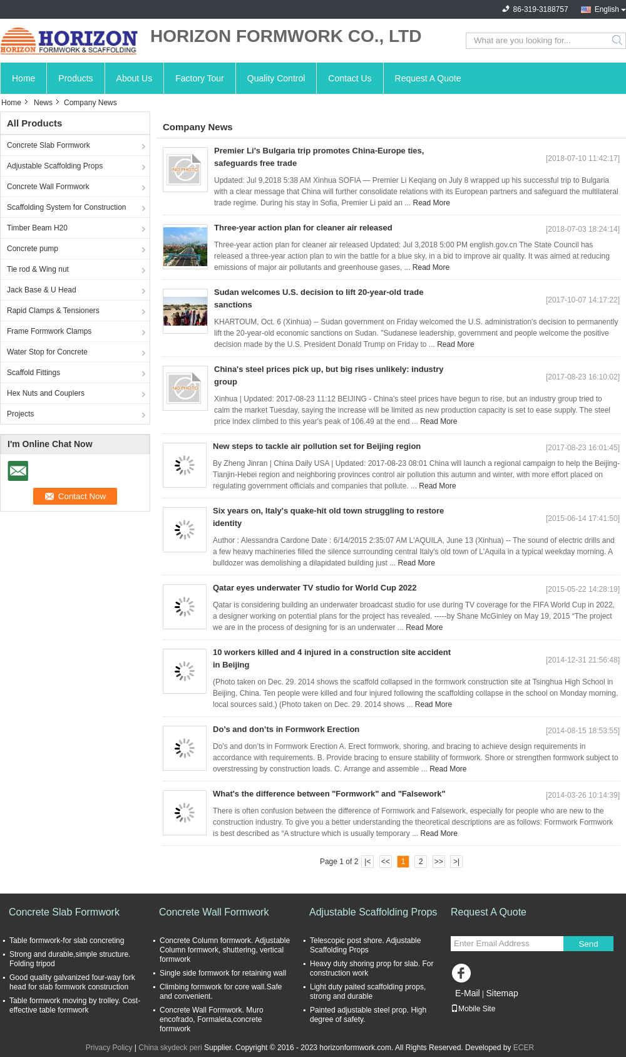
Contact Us (349, 78)
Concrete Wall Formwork (48, 186)
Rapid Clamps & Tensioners (53, 310)
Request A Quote (428, 78)
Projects (20, 414)
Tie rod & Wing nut (38, 269)
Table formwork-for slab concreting (66, 940)
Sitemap (502, 993)
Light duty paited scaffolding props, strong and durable (368, 991)
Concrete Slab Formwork (48, 145)
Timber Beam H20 (37, 228)
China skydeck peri (170, 1047)
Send (588, 944)
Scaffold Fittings (33, 372)
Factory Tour (199, 78)
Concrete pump (32, 248)
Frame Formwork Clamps (49, 331)
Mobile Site (473, 1008)
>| (456, 861)
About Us (134, 78)
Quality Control (276, 78)
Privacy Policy (109, 1047)
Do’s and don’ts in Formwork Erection (286, 729)
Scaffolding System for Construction (66, 207)
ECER (523, 1047)
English (607, 9)
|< (367, 861)
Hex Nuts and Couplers (46, 393)
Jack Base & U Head (41, 290)
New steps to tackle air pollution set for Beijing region (317, 446)
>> (438, 861)
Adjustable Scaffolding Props (55, 166)
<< (385, 861)
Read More (431, 203)
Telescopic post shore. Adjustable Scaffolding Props (365, 945)
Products (75, 78)
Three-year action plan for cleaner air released (303, 227)
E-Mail (467, 993)
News (43, 102)
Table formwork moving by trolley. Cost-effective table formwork (74, 1005)
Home (23, 78)
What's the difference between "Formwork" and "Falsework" (329, 793)
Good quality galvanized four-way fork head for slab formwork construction (72, 982)
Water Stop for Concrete (47, 352)
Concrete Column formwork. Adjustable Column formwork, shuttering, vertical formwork (225, 950)
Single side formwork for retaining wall (223, 973)
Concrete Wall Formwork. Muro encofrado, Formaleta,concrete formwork (212, 1019)
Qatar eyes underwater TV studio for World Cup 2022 (315, 587)
